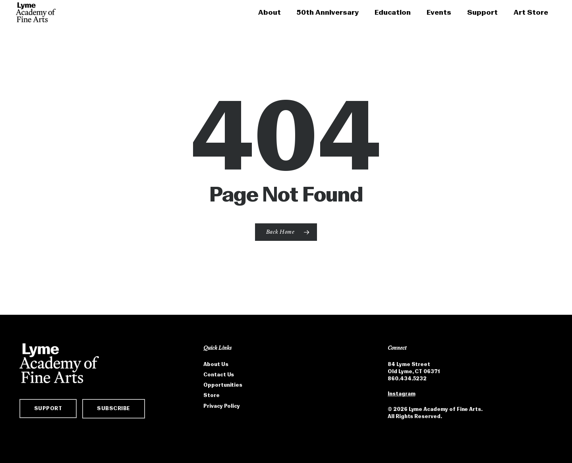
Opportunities (222, 386)
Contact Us (218, 376)
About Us (215, 365)
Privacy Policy (221, 407)
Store (211, 396)
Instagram (401, 395)
